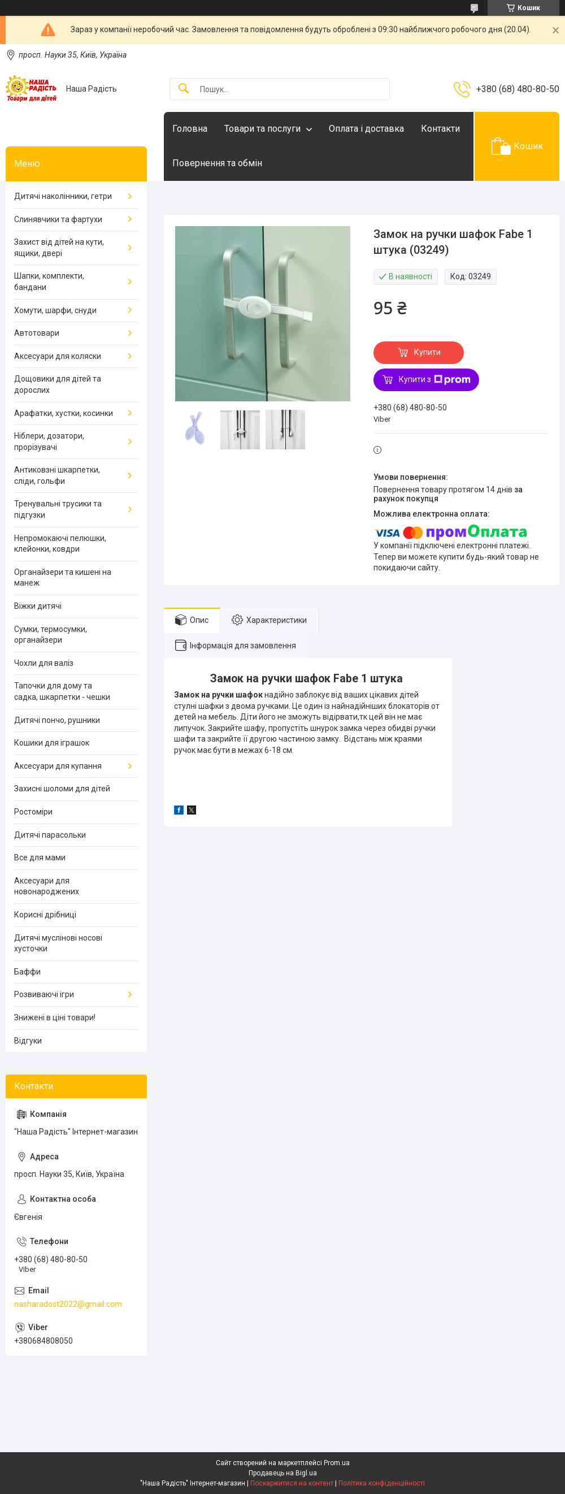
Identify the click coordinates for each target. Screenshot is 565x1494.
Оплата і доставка (366, 128)
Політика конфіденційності (381, 1483)
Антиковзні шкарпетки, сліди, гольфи (57, 475)
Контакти (440, 128)
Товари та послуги (262, 128)
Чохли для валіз (43, 663)
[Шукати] (184, 89)
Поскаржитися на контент (291, 1483)
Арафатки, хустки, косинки (63, 413)
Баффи (27, 971)
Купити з (435, 380)
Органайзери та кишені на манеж (62, 578)
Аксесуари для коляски (57, 356)
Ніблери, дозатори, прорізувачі (49, 441)
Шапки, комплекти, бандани (49, 281)
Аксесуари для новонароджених (46, 886)
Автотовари (36, 332)
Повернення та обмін (217, 163)
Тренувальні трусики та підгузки (58, 509)
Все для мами (40, 857)
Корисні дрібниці (45, 914)
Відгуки (28, 1040)
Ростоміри (33, 811)
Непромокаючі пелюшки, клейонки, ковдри (60, 544)
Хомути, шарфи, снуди (55, 310)
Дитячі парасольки (50, 834)
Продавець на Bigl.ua (283, 1473)
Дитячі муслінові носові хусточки (58, 943)
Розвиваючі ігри (44, 994)
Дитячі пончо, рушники (57, 720)
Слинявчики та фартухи (58, 219)
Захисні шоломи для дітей (62, 788)
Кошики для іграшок (51, 742)
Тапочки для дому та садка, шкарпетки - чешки (62, 691)
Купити (427, 352)
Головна (189, 128)
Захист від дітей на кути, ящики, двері (59, 247)
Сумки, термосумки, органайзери (50, 635)
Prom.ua (337, 1463)
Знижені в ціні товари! (54, 1017)
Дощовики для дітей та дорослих (57, 384)
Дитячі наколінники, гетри (63, 196)
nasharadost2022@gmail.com (68, 1304)
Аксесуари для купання (58, 765)
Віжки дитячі (38, 605)
